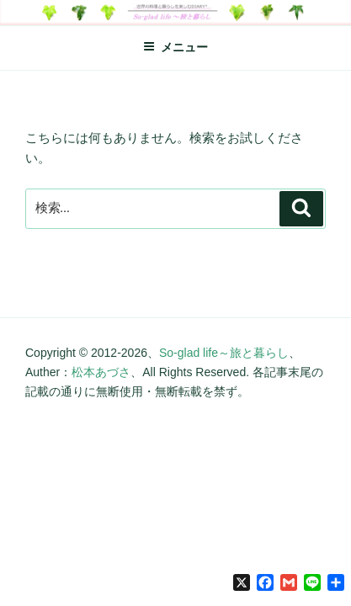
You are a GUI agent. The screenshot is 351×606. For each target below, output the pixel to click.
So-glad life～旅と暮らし (224, 352)
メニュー (175, 47)
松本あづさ (101, 372)
